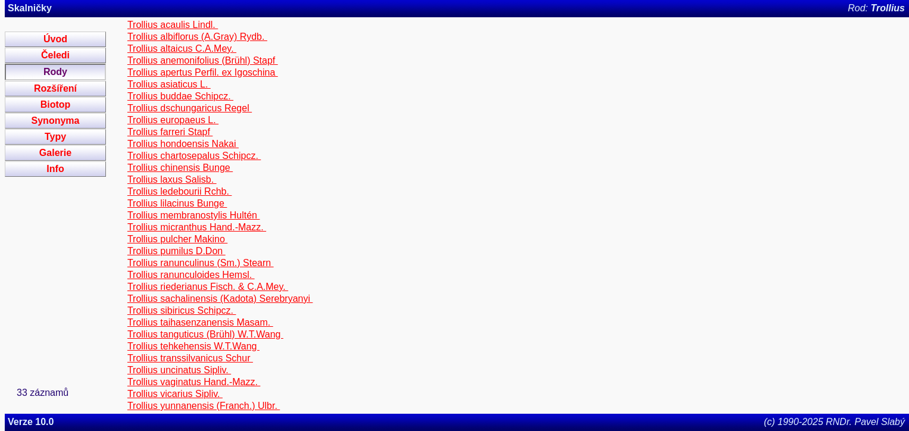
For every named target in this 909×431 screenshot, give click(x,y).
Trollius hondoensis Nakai (183, 144)
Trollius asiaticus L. (169, 84)
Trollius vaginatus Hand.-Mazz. (194, 382)
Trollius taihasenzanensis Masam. (200, 322)
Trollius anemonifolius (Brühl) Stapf (202, 60)
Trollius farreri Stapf (170, 132)
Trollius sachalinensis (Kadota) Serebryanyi (220, 298)
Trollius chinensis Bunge (180, 168)
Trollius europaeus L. (172, 120)
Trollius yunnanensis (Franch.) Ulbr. (203, 406)
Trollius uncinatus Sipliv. (179, 370)
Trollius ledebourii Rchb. (179, 191)
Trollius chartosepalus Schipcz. (194, 156)
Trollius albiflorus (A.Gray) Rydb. (197, 37)
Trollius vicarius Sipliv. (175, 394)
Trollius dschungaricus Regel (189, 108)
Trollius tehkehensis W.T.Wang (193, 346)
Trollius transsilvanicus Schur (190, 358)
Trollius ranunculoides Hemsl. (191, 275)
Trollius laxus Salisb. (172, 179)
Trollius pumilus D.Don (176, 251)
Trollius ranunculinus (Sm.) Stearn (200, 263)
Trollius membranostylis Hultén (193, 215)
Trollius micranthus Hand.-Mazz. (196, 227)
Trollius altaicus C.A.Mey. (181, 48)
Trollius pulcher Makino (177, 239)
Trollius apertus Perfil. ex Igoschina (202, 72)
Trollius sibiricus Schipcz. (181, 310)
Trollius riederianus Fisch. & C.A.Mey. (207, 287)
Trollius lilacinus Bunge (177, 203)
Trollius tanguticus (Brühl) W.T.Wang (205, 334)
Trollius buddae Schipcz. (180, 96)
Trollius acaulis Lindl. (172, 25)
